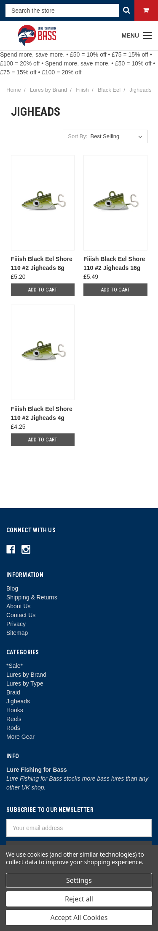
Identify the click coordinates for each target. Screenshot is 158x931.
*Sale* (14, 665)
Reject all (79, 899)
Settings (79, 880)
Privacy (16, 624)
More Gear (20, 736)
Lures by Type (24, 683)
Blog (12, 588)
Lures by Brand (26, 674)
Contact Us (20, 615)
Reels (13, 719)
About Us (18, 606)
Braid (13, 692)
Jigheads (18, 701)
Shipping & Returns (31, 597)
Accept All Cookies (79, 917)
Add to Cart (42, 289)
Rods (13, 727)
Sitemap (17, 632)
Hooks (14, 710)
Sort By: (77, 136)
